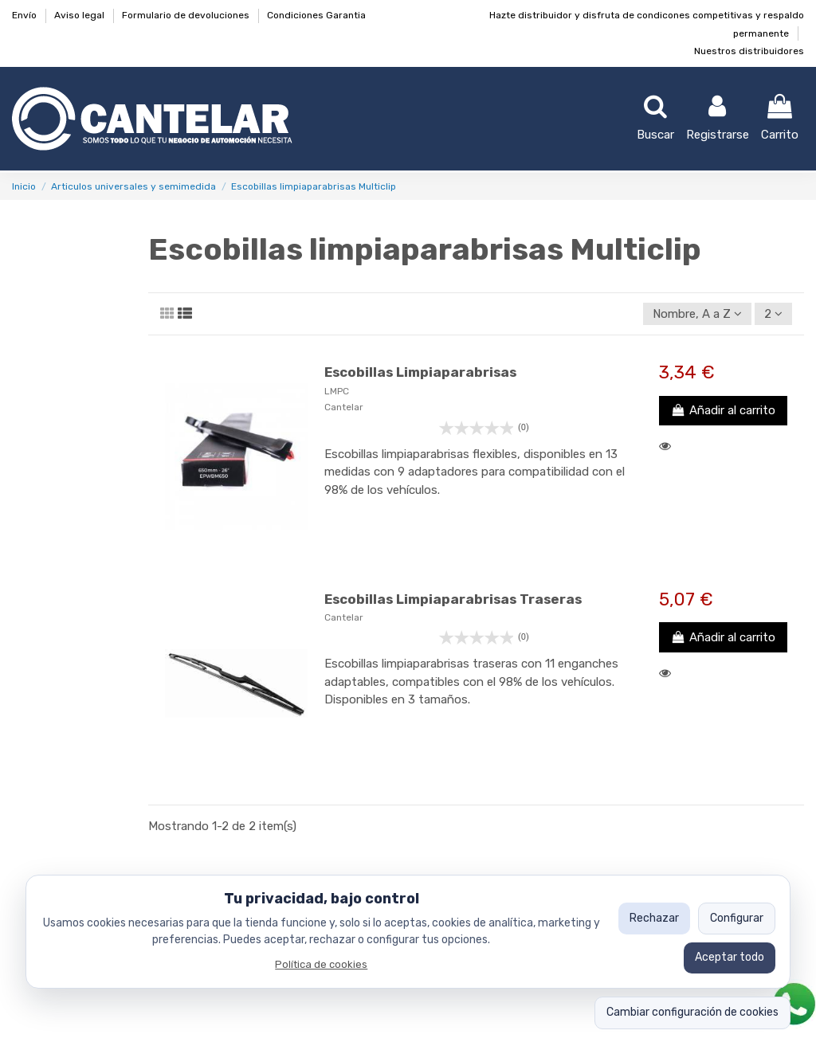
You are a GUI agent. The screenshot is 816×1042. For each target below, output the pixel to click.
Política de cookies (321, 964)
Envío (25, 15)
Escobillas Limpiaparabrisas (420, 372)
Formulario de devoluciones (187, 15)
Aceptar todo (729, 957)
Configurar (736, 918)
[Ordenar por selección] (697, 314)
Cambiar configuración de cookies (692, 1012)
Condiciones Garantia (316, 15)
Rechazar (654, 918)
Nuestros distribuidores (749, 51)
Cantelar (343, 407)
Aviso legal (80, 15)
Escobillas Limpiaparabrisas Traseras (453, 599)
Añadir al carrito (723, 410)
